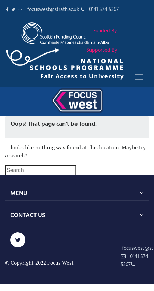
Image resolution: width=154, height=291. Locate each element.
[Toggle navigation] (139, 77)
